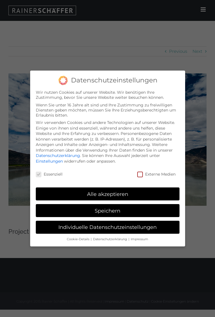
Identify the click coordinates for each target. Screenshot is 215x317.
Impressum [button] (139, 239)
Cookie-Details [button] (78, 239)
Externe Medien (156, 174)
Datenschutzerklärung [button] (110, 239)
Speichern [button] (107, 211)
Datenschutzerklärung (58, 155)
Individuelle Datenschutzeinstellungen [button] (107, 227)
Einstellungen (49, 161)
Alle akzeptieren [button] (107, 194)
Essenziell (49, 174)
